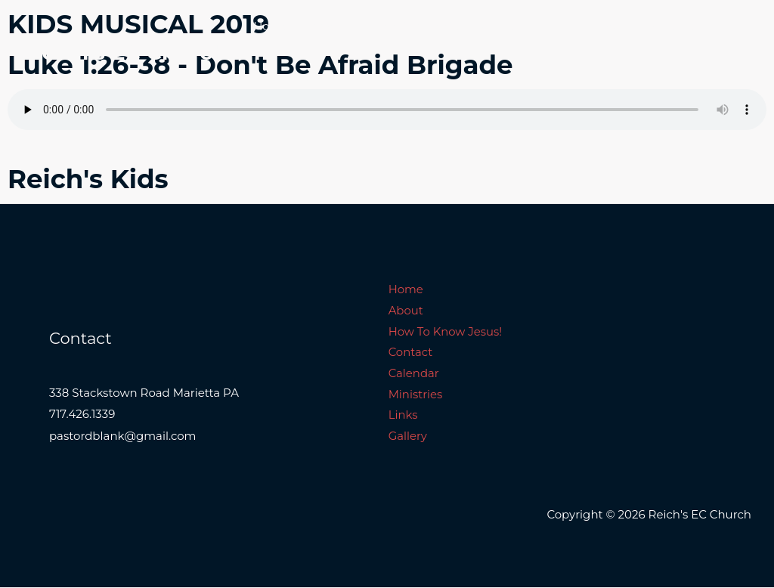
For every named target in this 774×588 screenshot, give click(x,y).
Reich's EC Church (126, 52)
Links (268, 79)
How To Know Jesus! (426, 26)
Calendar (599, 26)
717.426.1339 (82, 416)
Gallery (325, 79)
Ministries (675, 26)
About (329, 26)
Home (271, 26)
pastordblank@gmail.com (123, 437)
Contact (528, 26)
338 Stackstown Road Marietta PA (144, 395)
